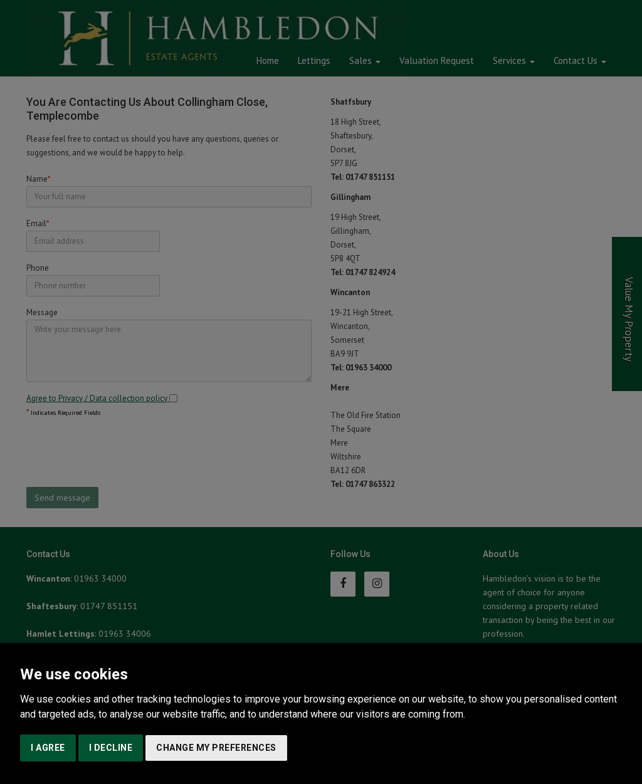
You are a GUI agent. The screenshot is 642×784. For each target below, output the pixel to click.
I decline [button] (111, 748)
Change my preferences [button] (216, 748)
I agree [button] (48, 748)
